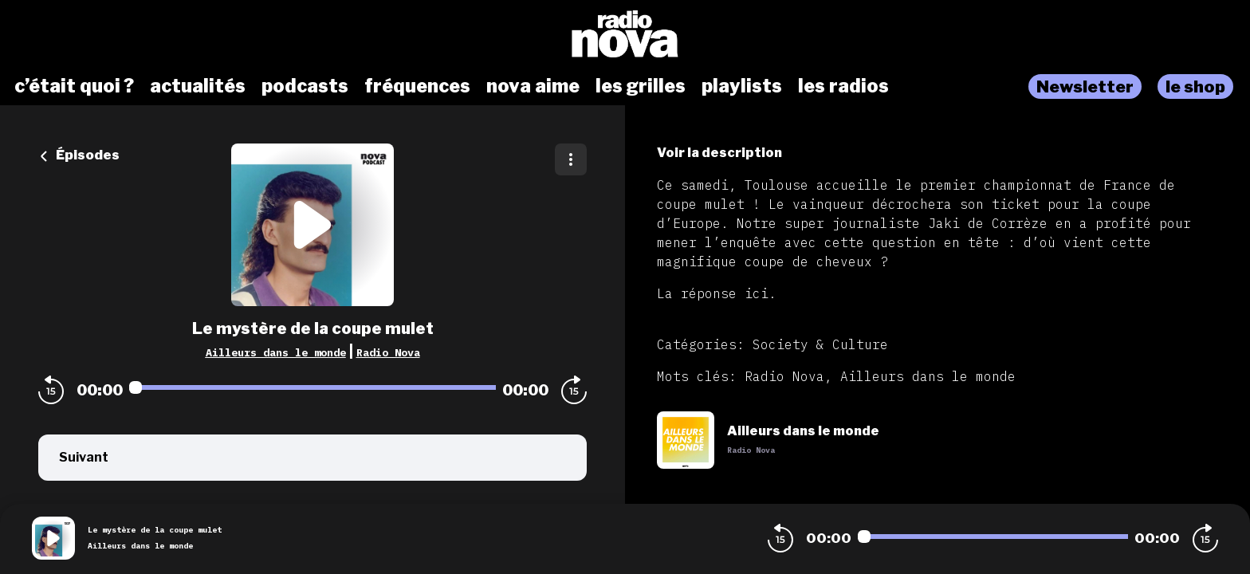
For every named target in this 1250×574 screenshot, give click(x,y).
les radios (843, 86)
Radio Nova (388, 352)
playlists (742, 86)
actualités (198, 86)
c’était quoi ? (74, 86)
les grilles (641, 86)
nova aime (533, 86)
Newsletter (1085, 86)
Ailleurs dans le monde (276, 352)
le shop (1195, 86)
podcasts (304, 86)
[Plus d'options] (571, 159)
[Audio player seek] (312, 387)
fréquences (417, 86)
